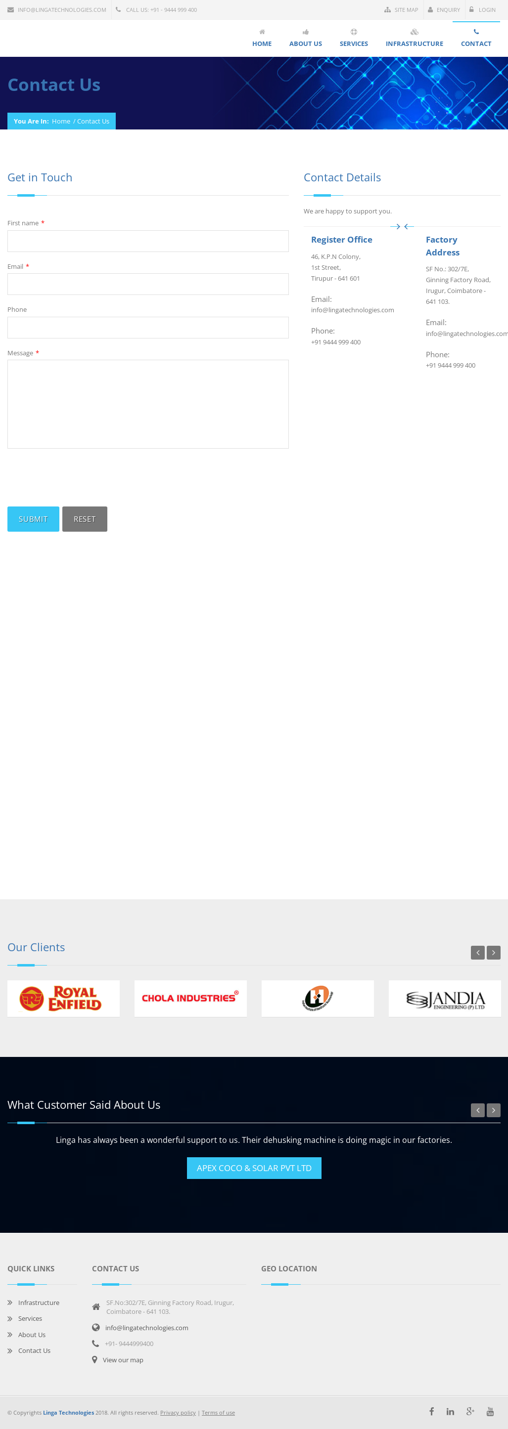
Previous (478, 953)
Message (23, 353)
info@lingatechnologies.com (56, 9)
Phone (17, 309)
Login (482, 9)
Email (18, 266)
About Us (32, 1334)
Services (30, 1318)
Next (494, 953)
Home (61, 121)
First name (26, 223)
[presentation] (82, 478)
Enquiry (444, 9)
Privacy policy (178, 1412)
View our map (123, 1359)
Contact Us (34, 1350)
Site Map (401, 9)
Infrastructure (38, 1302)
